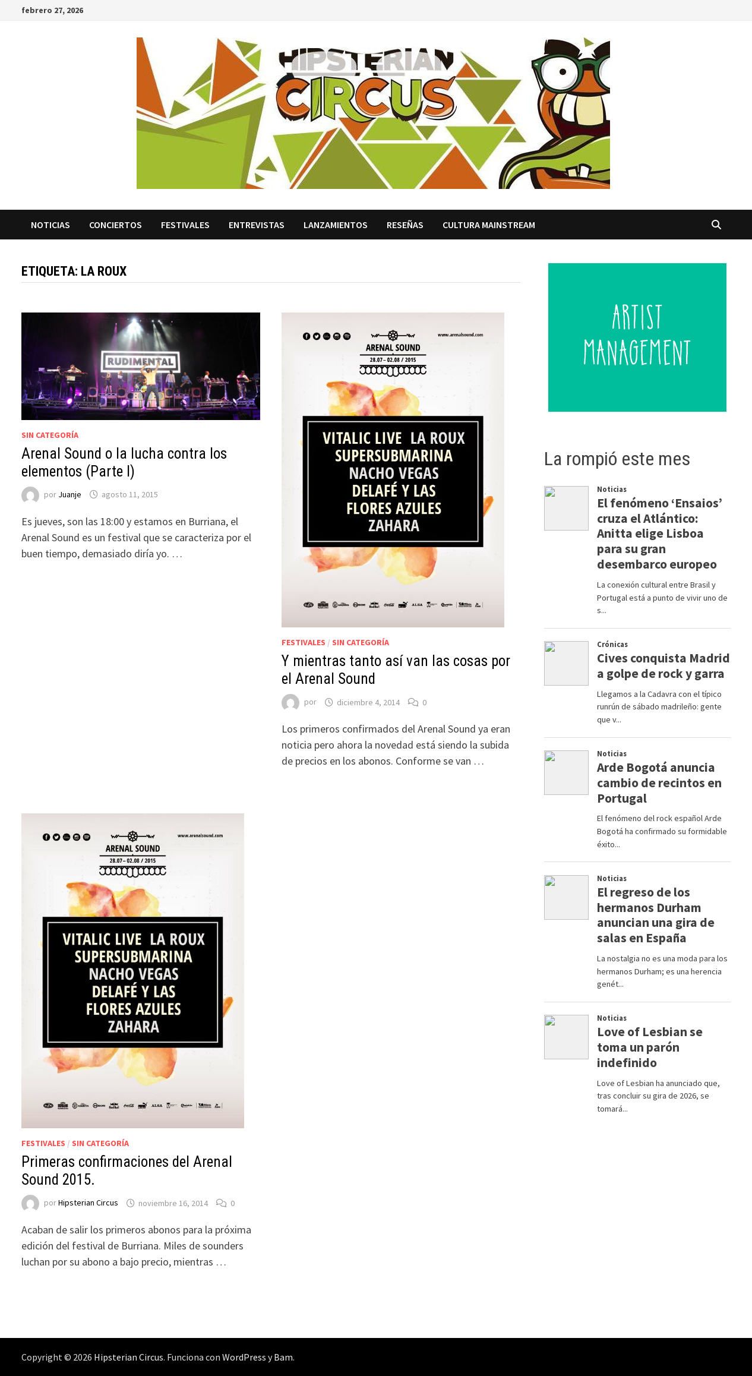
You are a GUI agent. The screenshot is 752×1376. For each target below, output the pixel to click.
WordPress (244, 1357)
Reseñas (405, 225)
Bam (283, 1357)
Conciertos (115, 225)
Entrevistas (257, 225)
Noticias (50, 225)
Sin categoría (49, 435)
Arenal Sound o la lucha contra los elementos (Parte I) (124, 462)
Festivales (185, 225)
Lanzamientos (336, 225)
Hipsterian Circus (88, 1203)
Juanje (69, 494)
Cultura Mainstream (489, 225)
